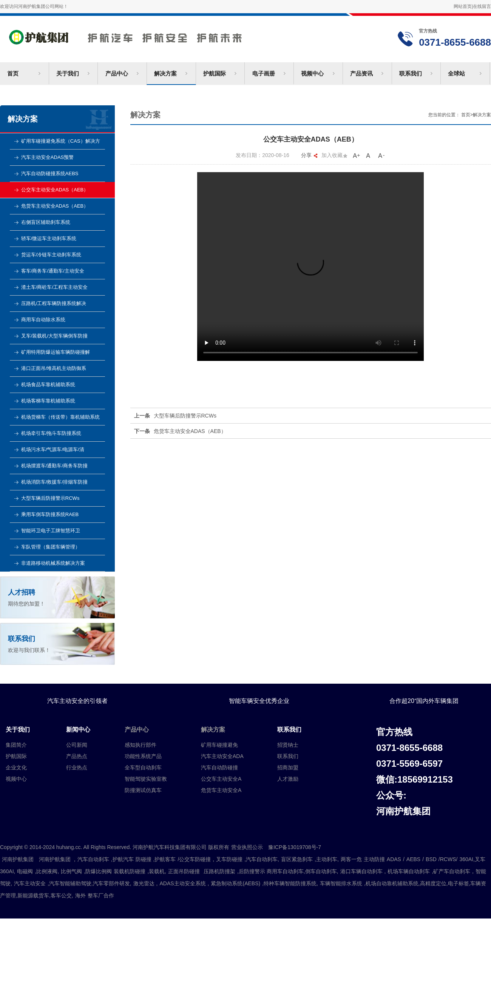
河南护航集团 (18, 859)
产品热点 (76, 756)
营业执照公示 (247, 847)
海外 (80, 895)
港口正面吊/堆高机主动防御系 (53, 368)
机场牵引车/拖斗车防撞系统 (51, 433)
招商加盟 (287, 767)
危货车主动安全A (221, 790)
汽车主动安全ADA (222, 756)
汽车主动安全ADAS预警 (47, 157)
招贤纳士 (287, 745)
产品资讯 (361, 74)
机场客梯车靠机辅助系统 (48, 401)
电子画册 (263, 74)
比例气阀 (71, 871)
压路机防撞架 (219, 871)
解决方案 (165, 74)
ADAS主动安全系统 (182, 883)
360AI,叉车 (472, 859)
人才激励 (287, 779)
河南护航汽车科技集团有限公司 (144, 35)
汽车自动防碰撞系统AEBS (50, 173)
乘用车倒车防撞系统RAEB (50, 514)
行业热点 (76, 767)
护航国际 (214, 74)
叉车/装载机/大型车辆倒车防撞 (54, 336)
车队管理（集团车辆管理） (50, 547)
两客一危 (351, 859)
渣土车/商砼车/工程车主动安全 (54, 287)
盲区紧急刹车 (297, 859)
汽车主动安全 (30, 883)
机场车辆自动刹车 (409, 871)
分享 (309, 155)
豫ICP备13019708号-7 (297, 847)
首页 (13, 74)
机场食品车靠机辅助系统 (48, 384)
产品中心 (116, 74)
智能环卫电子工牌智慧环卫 (50, 530)
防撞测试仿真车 (143, 790)
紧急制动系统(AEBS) (235, 883)
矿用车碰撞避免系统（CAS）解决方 (60, 141)
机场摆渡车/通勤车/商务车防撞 (54, 465)
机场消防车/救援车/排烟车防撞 (54, 482)
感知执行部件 (140, 745)
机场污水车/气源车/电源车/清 (52, 449)
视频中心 (312, 74)
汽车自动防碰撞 (219, 767)
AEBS (413, 859)
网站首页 (463, 6)
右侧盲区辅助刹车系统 (45, 222)
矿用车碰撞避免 (219, 745)
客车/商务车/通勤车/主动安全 (52, 271)
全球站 (456, 74)
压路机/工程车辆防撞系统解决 (53, 303)
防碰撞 (143, 859)
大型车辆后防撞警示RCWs (50, 498)
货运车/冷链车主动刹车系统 (51, 254)
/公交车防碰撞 (194, 859)
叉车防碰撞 (229, 859)
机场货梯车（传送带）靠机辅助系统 (60, 417)
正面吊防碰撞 (184, 871)
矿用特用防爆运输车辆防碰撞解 (55, 352)
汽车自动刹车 (93, 859)
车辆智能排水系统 (341, 883)
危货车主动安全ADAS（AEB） (54, 206)
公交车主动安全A (221, 779)
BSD (431, 859)
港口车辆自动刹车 (361, 871)
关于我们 (67, 74)
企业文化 (16, 767)
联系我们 (410, 74)
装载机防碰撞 (129, 871)
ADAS (394, 859)
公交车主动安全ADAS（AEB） (54, 190)
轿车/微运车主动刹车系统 (49, 238)
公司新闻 (76, 745)
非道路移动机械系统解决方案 (53, 563)
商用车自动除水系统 (43, 319)
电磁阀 (25, 871)
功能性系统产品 (143, 756)
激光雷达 (143, 883)
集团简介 (16, 745)
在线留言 (482, 6)
